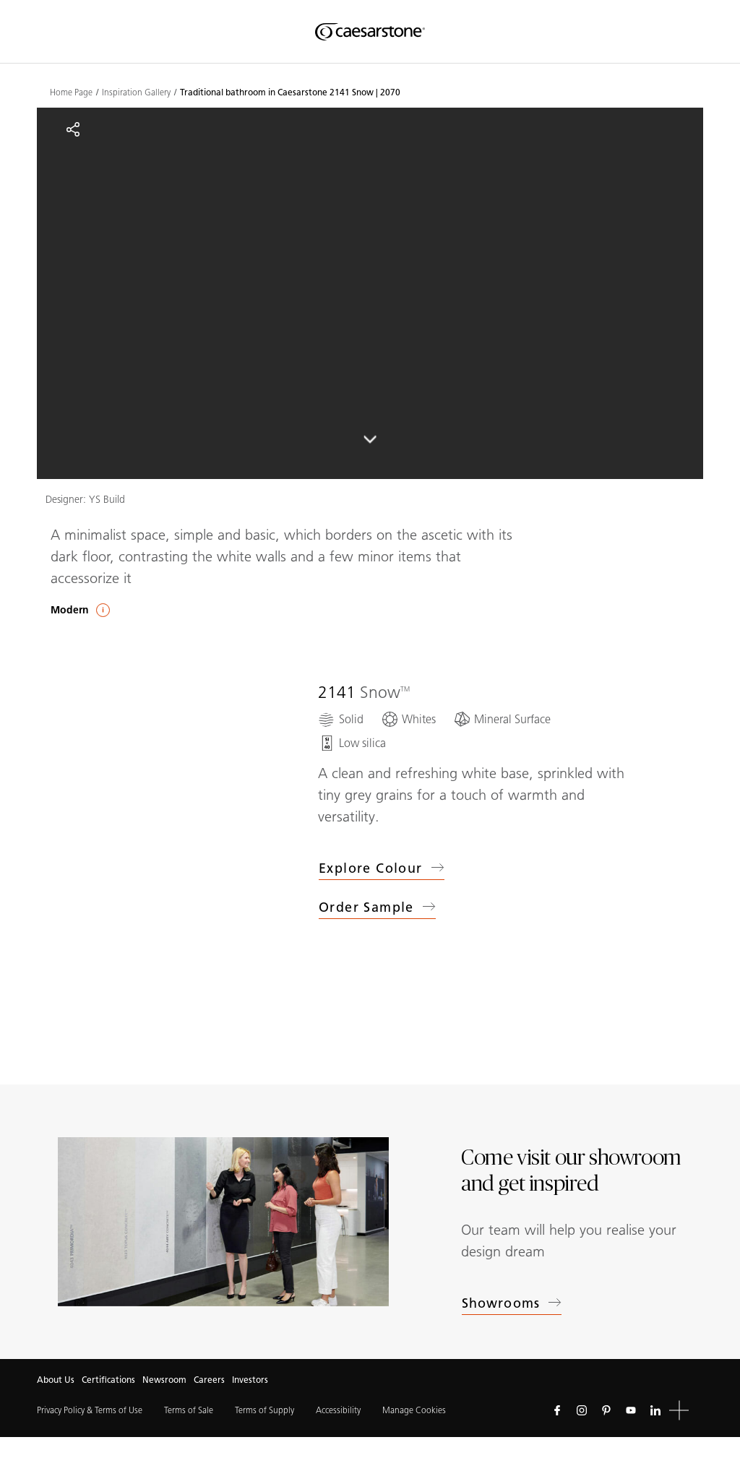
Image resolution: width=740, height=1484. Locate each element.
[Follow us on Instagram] (582, 1410)
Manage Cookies (414, 1410)
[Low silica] (352, 743)
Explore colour (381, 868)
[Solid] (340, 719)
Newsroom (164, 1379)
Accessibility (338, 1410)
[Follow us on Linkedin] (655, 1410)
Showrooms (512, 1303)
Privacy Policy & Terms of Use (89, 1410)
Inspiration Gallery (136, 92)
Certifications (108, 1379)
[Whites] (408, 719)
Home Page (71, 92)
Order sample (377, 910)
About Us (55, 1379)
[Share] (72, 129)
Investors (250, 1379)
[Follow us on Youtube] (631, 1410)
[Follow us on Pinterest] (606, 1410)
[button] (679, 1410)
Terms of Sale (188, 1410)
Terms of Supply (264, 1410)
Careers (209, 1379)
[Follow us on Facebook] (557, 1410)
